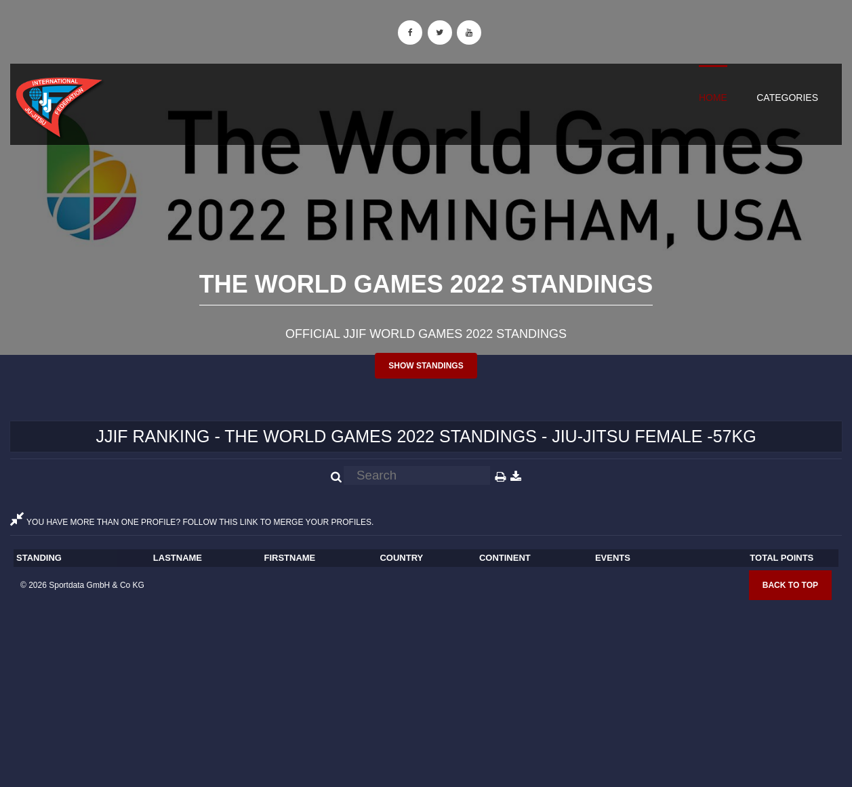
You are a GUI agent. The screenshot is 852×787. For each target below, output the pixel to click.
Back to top (790, 585)
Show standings (425, 365)
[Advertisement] (426, 689)
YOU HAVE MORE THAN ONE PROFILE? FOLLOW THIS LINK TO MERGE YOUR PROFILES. (191, 522)
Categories (787, 97)
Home (713, 97)
